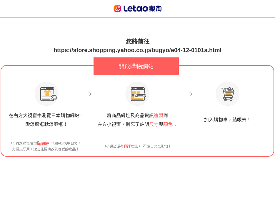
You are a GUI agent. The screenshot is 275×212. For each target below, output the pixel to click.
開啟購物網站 (136, 66)
